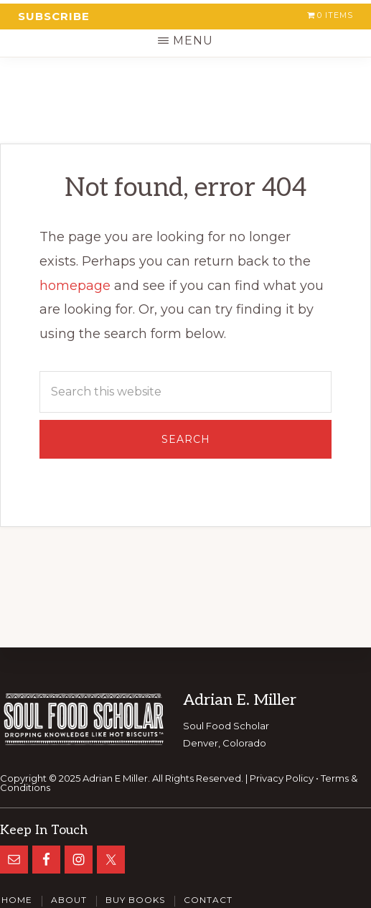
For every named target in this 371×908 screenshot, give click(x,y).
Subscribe (54, 16)
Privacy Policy (282, 778)
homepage (75, 286)
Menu (193, 40)
